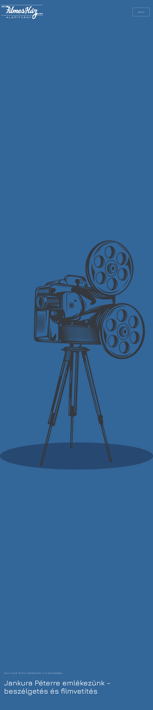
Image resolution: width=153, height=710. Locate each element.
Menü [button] (141, 12)
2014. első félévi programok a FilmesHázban (33, 673)
